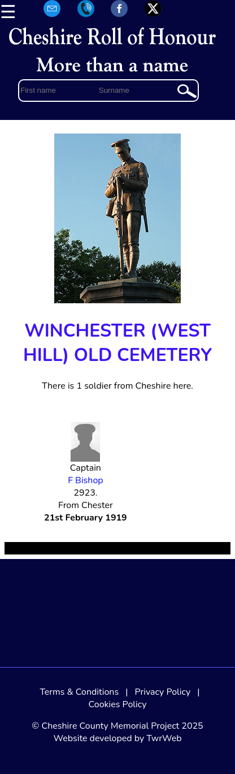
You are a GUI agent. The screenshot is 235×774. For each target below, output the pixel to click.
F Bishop (85, 480)
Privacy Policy (163, 692)
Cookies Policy (118, 704)
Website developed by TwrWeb (117, 738)
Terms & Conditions (79, 692)
